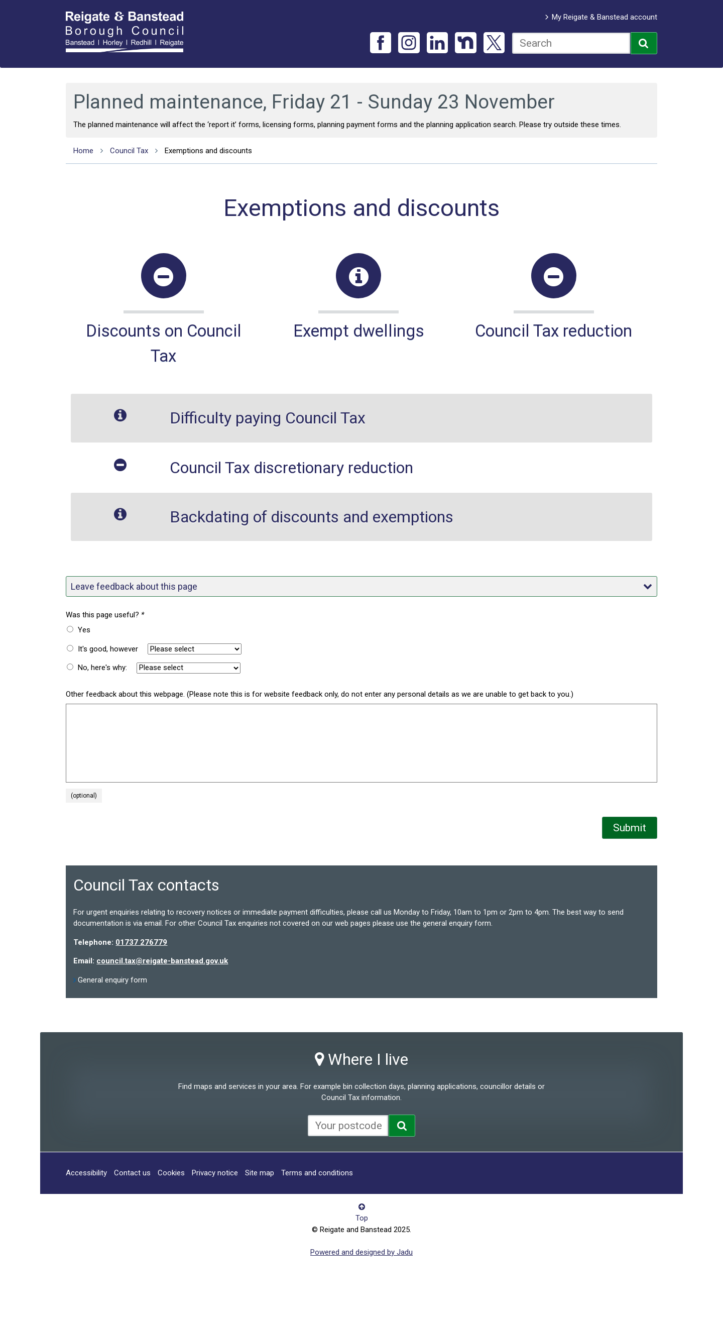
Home (83, 150)
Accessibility (86, 1172)
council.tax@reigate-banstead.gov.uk (162, 960)
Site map (259, 1172)
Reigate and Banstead (129, 32)
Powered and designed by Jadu (361, 1252)
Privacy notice (215, 1172)
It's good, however (108, 648)
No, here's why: (102, 667)
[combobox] (571, 43)
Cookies (171, 1172)
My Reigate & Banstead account (604, 17)
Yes (84, 629)
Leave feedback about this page (361, 586)
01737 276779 (141, 942)
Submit (629, 828)
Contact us (132, 1172)
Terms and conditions (317, 1172)
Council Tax (129, 150)
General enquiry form (112, 979)
